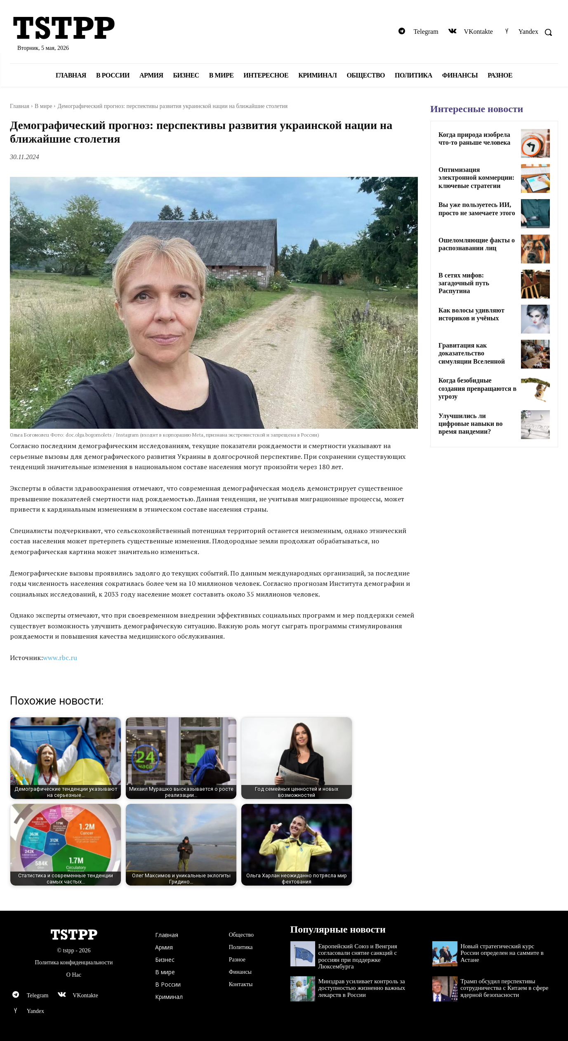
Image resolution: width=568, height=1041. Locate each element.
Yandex (528, 31)
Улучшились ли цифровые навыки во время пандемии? (470, 423)
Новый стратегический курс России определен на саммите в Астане (502, 953)
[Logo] (98, 28)
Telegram (425, 31)
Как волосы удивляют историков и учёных (471, 314)
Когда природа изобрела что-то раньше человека (474, 138)
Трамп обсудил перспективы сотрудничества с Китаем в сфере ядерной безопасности (504, 988)
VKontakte (478, 31)
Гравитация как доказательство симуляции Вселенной (471, 353)
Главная (19, 106)
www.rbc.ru (60, 657)
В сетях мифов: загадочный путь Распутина (463, 283)
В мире (43, 106)
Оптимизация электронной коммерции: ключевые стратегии (476, 177)
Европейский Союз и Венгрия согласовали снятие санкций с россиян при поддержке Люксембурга (357, 956)
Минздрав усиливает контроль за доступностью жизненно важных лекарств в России (361, 988)
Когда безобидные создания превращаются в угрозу (477, 388)
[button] (548, 32)
